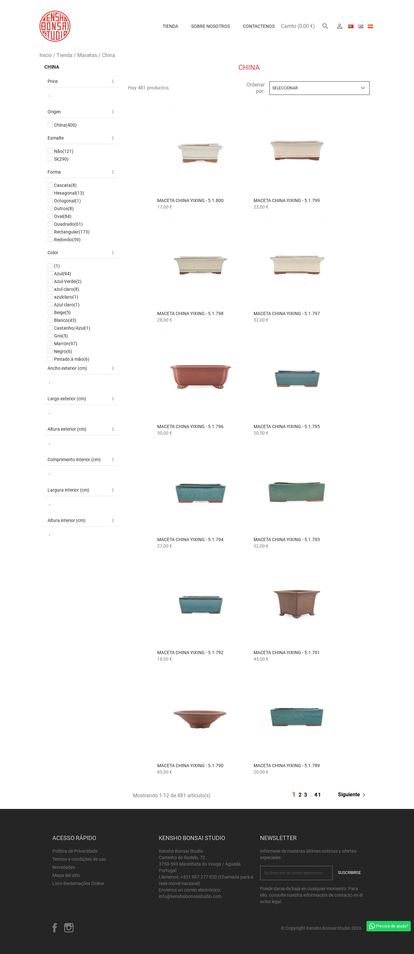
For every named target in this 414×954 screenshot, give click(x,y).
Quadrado (68, 224)
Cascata (65, 185)
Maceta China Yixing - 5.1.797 (287, 313)
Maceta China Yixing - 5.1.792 (190, 652)
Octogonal (67, 200)
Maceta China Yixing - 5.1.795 (287, 426)
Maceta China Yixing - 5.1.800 (190, 200)
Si (61, 159)
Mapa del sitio (66, 875)
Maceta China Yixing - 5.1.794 (190, 539)
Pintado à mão (71, 359)
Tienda (170, 26)
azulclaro (66, 297)
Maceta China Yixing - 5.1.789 (287, 765)
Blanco (65, 320)
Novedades (63, 867)
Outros (64, 208)
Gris (61, 335)
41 (317, 795)
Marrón (65, 343)
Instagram (68, 927)
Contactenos (259, 26)
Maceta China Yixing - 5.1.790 (190, 765)
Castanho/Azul (72, 328)
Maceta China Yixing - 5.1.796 (190, 426)
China (51, 67)
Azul (62, 273)
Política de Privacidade (75, 851)
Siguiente (353, 795)
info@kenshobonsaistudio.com (190, 896)
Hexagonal (69, 193)
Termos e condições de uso (79, 859)
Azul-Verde (68, 281)
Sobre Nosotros (210, 26)
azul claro (66, 289)
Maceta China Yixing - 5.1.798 (190, 313)
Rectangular (72, 231)
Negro (63, 351)
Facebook (54, 927)
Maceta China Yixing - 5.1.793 (287, 539)
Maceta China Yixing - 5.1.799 (287, 200)
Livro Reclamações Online (78, 883)
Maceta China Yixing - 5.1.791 (287, 652)
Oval (62, 216)
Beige (62, 312)
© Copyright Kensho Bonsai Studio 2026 (321, 928)
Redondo (67, 239)
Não (63, 151)
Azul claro (67, 304)
